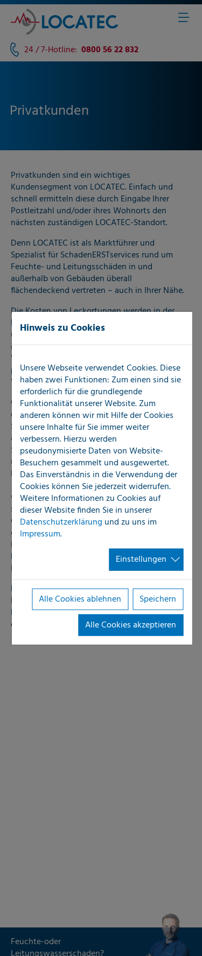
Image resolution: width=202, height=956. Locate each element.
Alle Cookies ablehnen (80, 599)
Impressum (40, 534)
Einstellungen (141, 560)
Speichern (158, 599)
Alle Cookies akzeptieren (130, 625)
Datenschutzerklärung (61, 522)
